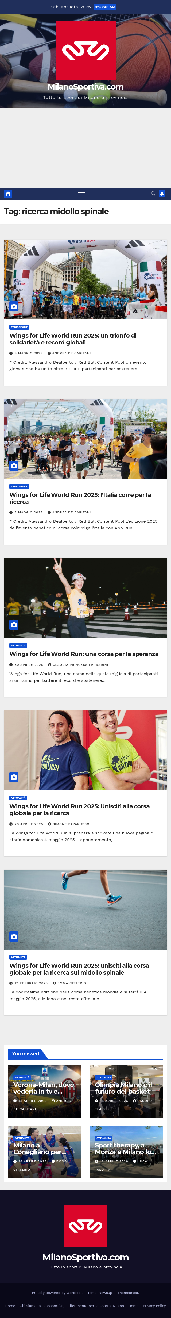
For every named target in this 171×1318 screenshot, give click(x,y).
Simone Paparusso (69, 824)
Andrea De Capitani (69, 353)
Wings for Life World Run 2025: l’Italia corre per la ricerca (80, 498)
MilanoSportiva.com (85, 87)
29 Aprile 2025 (29, 824)
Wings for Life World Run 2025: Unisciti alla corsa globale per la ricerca (79, 810)
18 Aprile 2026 (33, 1101)
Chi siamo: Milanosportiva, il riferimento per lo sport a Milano (72, 1306)
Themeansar (128, 1293)
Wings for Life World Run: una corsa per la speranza (83, 654)
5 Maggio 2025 (29, 353)
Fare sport (19, 327)
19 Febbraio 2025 (32, 983)
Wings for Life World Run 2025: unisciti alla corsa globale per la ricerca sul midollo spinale (79, 969)
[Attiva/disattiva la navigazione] (81, 194)
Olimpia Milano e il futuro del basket (123, 1088)
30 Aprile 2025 (30, 665)
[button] (153, 193)
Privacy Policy (154, 1306)
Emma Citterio (69, 983)
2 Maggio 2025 (29, 512)
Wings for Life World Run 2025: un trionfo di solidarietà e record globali (72, 339)
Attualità (18, 645)
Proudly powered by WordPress (59, 1293)
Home (10, 1306)
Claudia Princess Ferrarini (78, 665)
